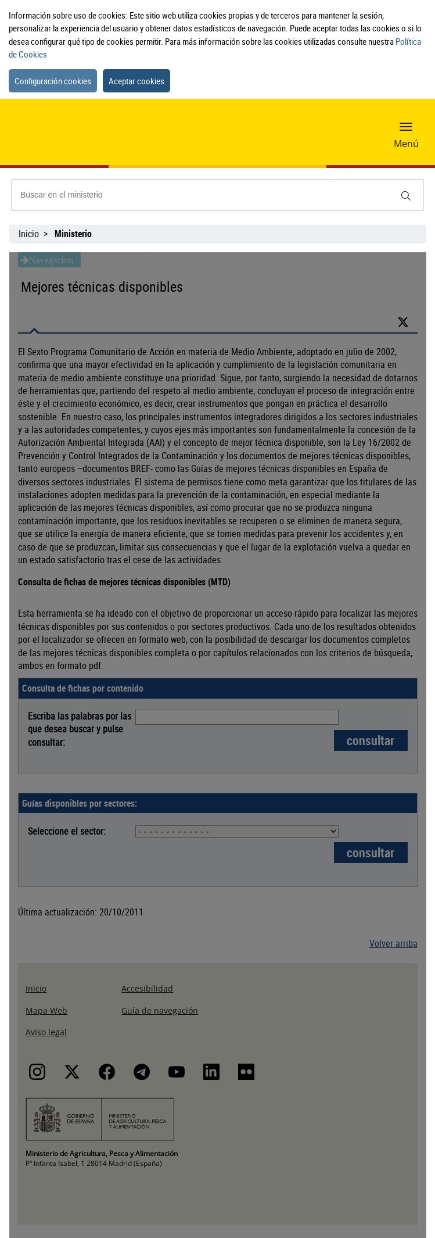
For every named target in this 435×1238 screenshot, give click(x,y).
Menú (406, 143)
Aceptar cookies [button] (136, 81)
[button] (406, 126)
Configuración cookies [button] (53, 81)
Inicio (29, 233)
